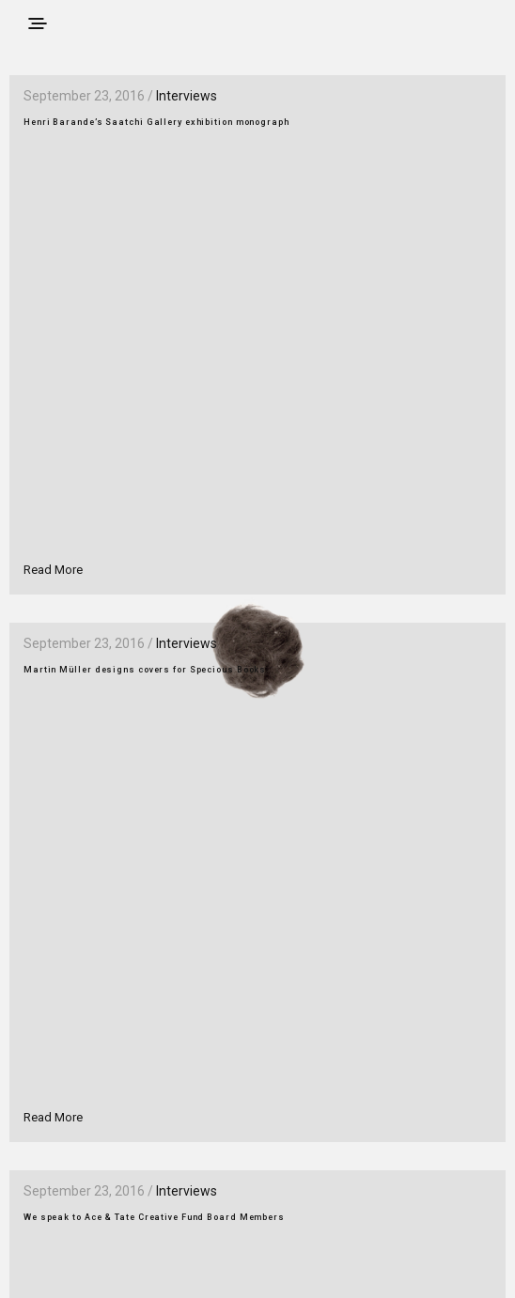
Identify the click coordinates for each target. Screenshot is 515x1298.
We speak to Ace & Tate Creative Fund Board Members (154, 1217)
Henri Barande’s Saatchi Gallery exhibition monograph (156, 122)
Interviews (186, 95)
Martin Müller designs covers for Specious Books (144, 669)
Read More (53, 570)
